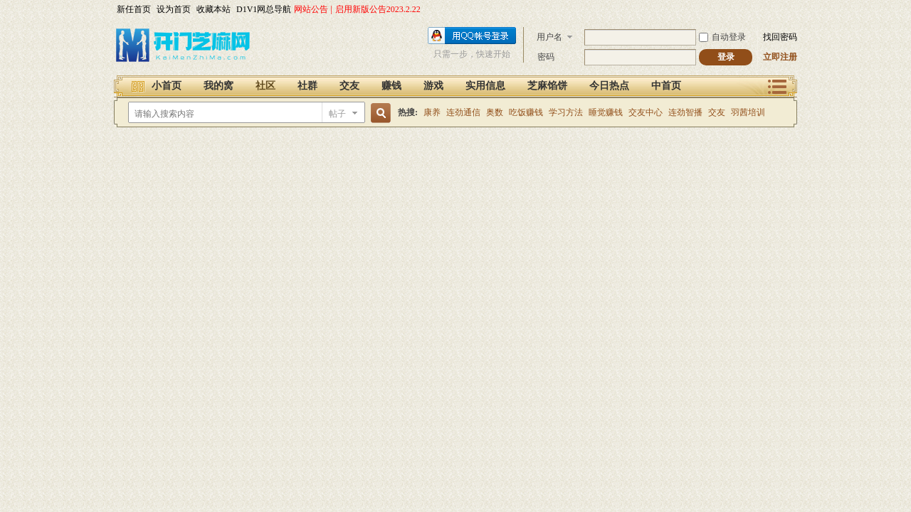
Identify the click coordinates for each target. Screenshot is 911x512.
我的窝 (218, 85)
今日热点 (609, 85)
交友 (349, 85)
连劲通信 (463, 112)
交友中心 (645, 112)
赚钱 (391, 85)
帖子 (337, 114)
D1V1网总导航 (263, 9)
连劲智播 (685, 112)
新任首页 (134, 9)
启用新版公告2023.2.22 (378, 9)
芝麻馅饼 (547, 85)
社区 (265, 85)
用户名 (549, 37)
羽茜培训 (748, 112)
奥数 (494, 112)
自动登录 (722, 37)
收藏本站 (213, 9)
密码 (545, 57)
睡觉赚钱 (606, 112)
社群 (307, 85)
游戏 (433, 85)
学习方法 (566, 112)
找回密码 (780, 37)
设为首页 (174, 9)
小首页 (166, 85)
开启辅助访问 (793, 10)
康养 (432, 112)
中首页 (666, 85)
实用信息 (485, 85)
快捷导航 (777, 85)
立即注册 (780, 57)
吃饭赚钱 (526, 112)
